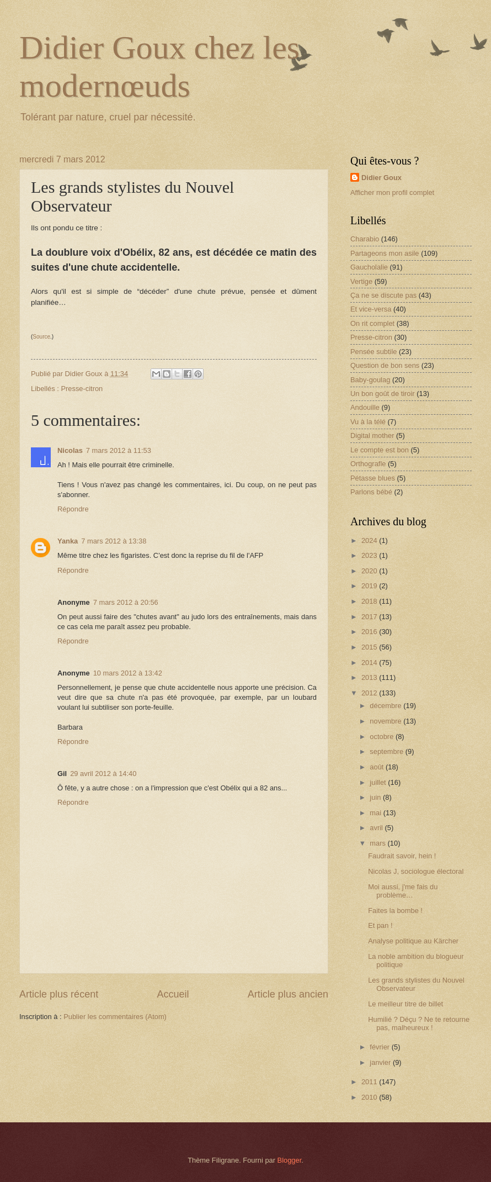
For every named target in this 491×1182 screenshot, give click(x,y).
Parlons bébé (371, 492)
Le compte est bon (379, 450)
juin (376, 797)
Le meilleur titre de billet (405, 1004)
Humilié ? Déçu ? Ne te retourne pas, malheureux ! (418, 1023)
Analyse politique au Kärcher (413, 941)
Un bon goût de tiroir (382, 393)
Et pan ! (380, 925)
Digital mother (372, 435)
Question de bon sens (384, 365)
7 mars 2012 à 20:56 (125, 602)
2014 (370, 662)
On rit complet (372, 323)
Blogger (289, 1160)
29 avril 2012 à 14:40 (103, 773)
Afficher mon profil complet (392, 192)
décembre (386, 705)
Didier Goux (381, 177)
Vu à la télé (368, 422)
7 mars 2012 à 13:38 (113, 541)
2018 (370, 601)
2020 (370, 571)
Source (41, 337)
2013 (370, 677)
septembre (387, 751)
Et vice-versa (370, 309)
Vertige (361, 281)
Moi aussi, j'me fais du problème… (402, 891)
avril (377, 828)
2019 (370, 586)
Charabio (364, 239)
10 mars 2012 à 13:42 (127, 673)
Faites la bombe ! (395, 910)
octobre (383, 736)
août (378, 767)
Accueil (173, 994)
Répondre (73, 509)
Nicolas (70, 450)
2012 (370, 693)
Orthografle (368, 464)
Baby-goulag (370, 380)
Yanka (67, 541)
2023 (370, 555)
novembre (386, 721)
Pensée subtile (373, 351)
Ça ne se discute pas (383, 295)
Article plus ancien (288, 994)
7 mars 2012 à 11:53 (118, 450)
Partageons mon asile (384, 253)
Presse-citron (82, 388)
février (380, 1047)
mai (376, 813)
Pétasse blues (372, 478)
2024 (370, 540)
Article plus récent (58, 994)
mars (378, 843)
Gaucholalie (369, 267)
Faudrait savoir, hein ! (402, 856)
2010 (370, 1097)
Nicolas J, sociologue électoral (415, 871)
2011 (370, 1082)
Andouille (365, 407)
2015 (370, 647)
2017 (370, 617)
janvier (381, 1062)
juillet (379, 782)
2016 (370, 631)
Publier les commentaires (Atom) (115, 1016)
